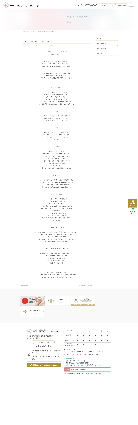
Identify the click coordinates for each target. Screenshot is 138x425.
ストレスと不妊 (51, 61)
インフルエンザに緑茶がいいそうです (84, 285)
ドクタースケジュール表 (78, 343)
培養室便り (51, 46)
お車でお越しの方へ (43, 354)
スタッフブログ (101, 44)
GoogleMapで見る (44, 331)
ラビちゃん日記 (101, 48)
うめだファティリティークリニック (68, 421)
